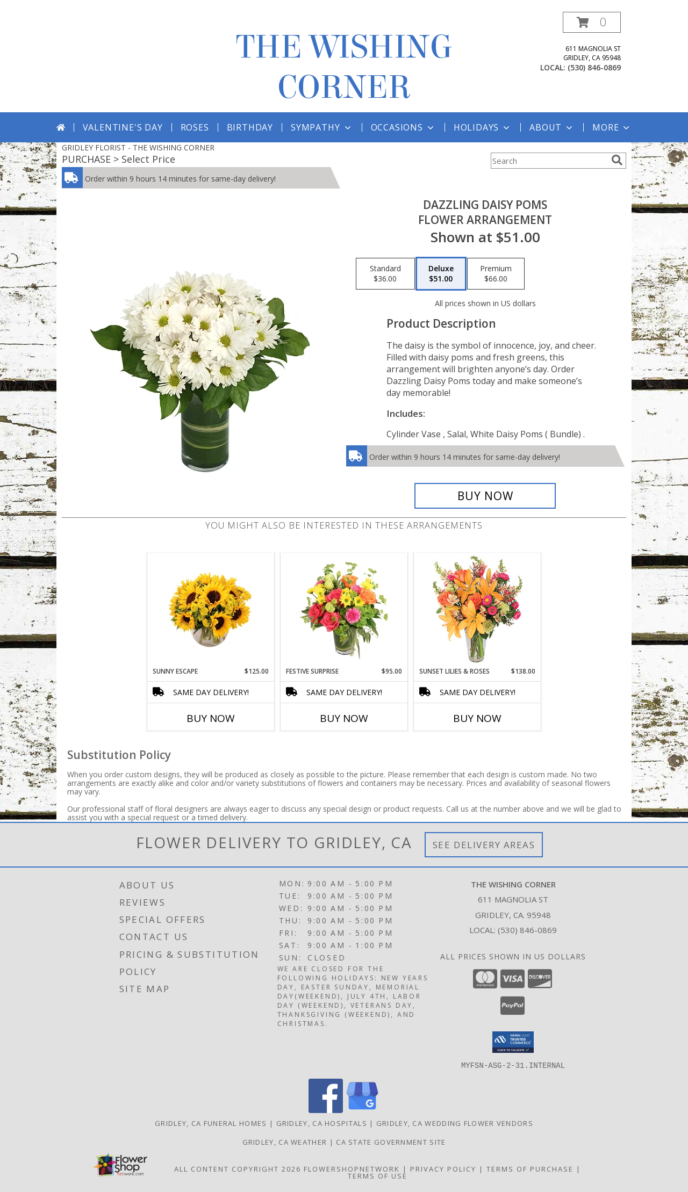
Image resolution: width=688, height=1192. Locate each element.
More (612, 127)
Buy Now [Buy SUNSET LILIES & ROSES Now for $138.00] (477, 718)
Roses (195, 127)
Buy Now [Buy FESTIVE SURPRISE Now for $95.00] (344, 718)
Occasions (403, 127)
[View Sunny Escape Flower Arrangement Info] (211, 609)
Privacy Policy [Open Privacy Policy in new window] (443, 1168)
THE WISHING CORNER (344, 67)
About (552, 127)
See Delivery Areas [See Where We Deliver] (484, 845)
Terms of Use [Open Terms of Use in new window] (377, 1175)
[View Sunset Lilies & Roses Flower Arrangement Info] (477, 609)
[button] (592, 22)
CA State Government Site (391, 1141)
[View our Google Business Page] (362, 1109)
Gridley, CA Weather (284, 1141)
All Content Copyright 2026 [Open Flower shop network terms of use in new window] (237, 1168)
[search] (617, 160)
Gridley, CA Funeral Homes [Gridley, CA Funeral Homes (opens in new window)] (211, 1123)
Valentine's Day (123, 127)
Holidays (483, 127)
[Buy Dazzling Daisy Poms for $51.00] (485, 496)
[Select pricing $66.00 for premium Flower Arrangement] (496, 274)
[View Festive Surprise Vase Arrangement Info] (344, 609)
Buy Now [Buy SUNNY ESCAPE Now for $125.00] (211, 718)
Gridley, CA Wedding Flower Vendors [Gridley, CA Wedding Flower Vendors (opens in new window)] (454, 1123)
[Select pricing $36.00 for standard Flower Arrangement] (385, 274)
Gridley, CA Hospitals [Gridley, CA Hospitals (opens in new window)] (321, 1123)
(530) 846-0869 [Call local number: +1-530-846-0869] (594, 67)
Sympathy (322, 127)
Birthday (250, 127)
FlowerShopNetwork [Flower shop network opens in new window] (352, 1168)
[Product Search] (548, 160)
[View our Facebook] (326, 1109)
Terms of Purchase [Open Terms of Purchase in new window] (530, 1168)
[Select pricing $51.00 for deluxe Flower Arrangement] (441, 274)
